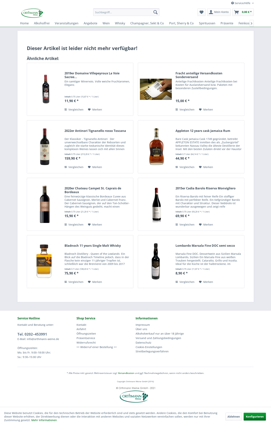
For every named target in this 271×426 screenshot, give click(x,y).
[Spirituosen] (207, 23)
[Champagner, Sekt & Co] (147, 23)
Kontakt (81, 325)
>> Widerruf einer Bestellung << (97, 347)
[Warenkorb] (243, 12)
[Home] (24, 23)
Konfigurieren (255, 416)
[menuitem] (126, 12)
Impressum (143, 325)
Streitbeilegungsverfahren (152, 351)
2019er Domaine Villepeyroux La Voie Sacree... (92, 75)
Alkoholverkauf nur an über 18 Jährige (160, 333)
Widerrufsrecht (86, 342)
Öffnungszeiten (86, 333)
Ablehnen (233, 416)
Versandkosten (126, 373)
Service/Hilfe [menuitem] (241, 3)
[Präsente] (227, 23)
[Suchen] (155, 12)
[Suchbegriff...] (126, 12)
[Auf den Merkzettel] (95, 109)
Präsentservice (86, 338)
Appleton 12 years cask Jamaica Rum (203, 131)
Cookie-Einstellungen (149, 347)
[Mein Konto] (219, 12)
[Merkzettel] (201, 12)
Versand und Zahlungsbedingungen (158, 338)
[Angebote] (90, 23)
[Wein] (106, 23)
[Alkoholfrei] (41, 23)
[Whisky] (120, 23)
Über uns (141, 329)
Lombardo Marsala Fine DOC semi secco (205, 246)
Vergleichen (74, 109)
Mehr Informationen (44, 420)
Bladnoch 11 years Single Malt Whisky (93, 246)
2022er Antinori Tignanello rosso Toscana (95, 131)
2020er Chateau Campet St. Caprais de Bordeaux (93, 190)
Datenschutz (143, 342)
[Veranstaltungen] (66, 23)
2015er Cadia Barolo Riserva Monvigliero (206, 188)
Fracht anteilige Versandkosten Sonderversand (199, 75)
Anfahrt (81, 329)
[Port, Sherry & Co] (181, 23)
